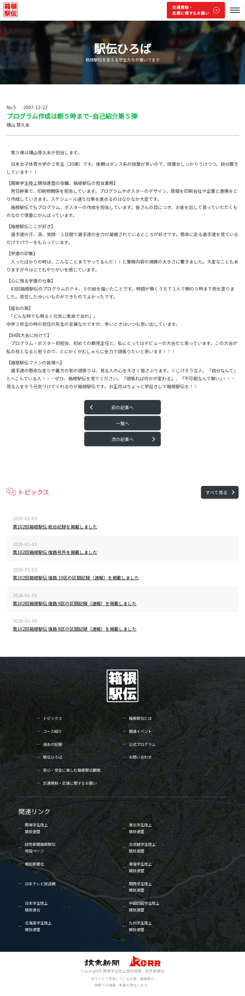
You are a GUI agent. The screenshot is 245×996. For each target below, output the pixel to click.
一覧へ (122, 423)
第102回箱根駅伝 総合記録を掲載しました (55, 526)
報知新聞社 (34, 863)
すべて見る (216, 492)
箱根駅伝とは (140, 718)
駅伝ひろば (52, 757)
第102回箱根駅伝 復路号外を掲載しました (55, 552)
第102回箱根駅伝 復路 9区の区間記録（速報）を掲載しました (75, 603)
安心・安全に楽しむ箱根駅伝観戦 (71, 770)
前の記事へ (122, 407)
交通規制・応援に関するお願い (190, 10)
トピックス (52, 718)
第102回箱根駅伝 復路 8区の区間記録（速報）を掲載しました (75, 629)
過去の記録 (52, 744)
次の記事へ (122, 439)
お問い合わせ (140, 757)
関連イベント (140, 731)
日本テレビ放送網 (40, 883)
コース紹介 (52, 731)
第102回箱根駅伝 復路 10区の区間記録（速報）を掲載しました (76, 577)
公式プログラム (142, 744)
